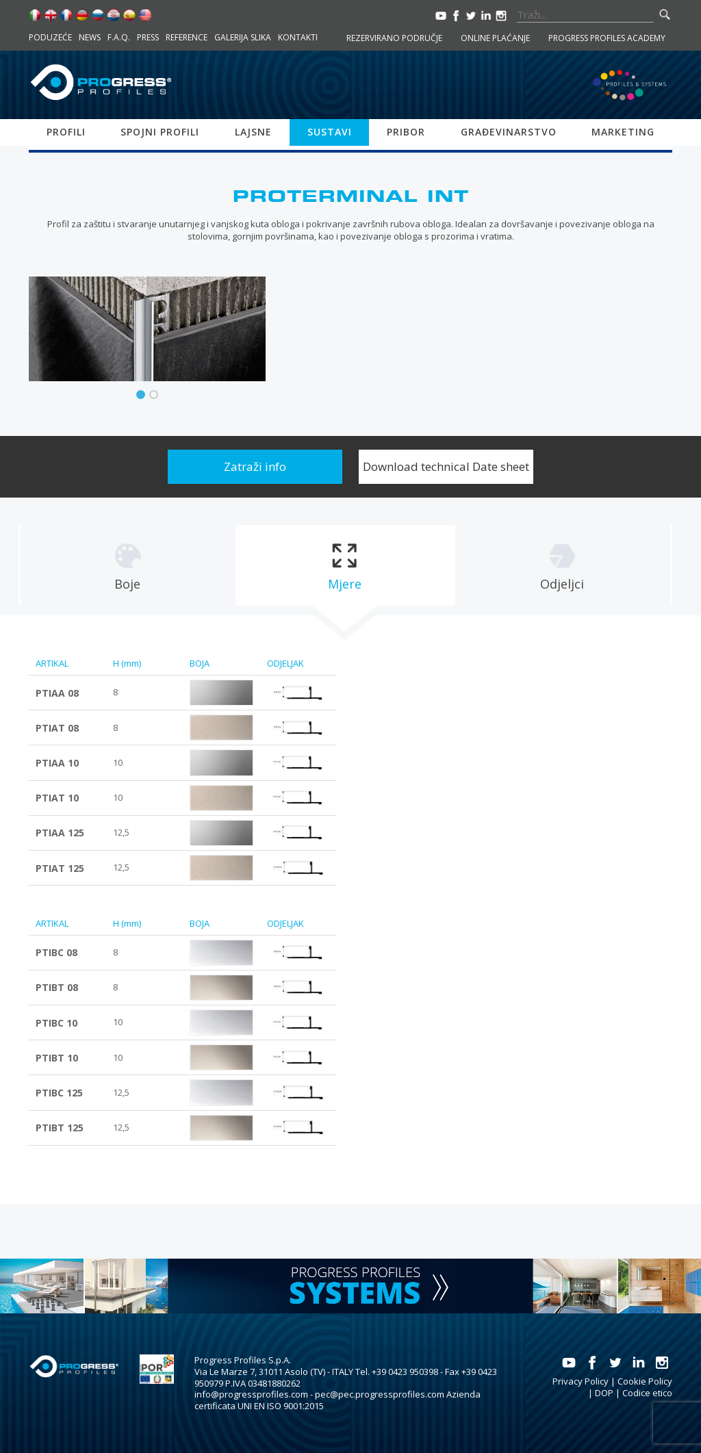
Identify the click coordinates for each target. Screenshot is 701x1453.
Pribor (406, 131)
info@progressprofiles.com (251, 1394)
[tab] (127, 565)
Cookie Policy (644, 1381)
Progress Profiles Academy (606, 38)
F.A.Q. (118, 37)
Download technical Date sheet (446, 466)
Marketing (622, 131)
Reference (186, 37)
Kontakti (298, 37)
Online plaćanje (495, 38)
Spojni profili (159, 131)
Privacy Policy (580, 1381)
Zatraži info (255, 466)
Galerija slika (242, 37)
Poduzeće (50, 37)
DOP (604, 1393)
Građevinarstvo (509, 131)
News (90, 37)
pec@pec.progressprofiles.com (379, 1394)
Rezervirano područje (394, 38)
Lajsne (253, 131)
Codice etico (647, 1393)
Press (148, 37)
